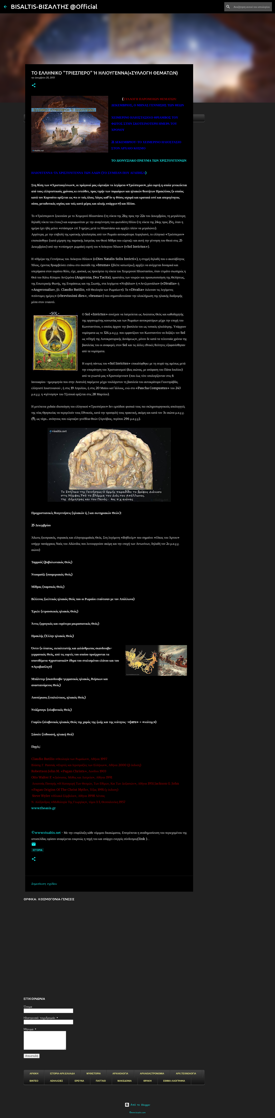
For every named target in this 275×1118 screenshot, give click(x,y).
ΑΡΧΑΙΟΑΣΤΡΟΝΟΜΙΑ (152, 1073)
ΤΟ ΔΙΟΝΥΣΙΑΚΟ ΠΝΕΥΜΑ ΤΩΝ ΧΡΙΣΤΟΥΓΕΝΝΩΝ (148, 160)
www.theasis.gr (43, 808)
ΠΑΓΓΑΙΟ (101, 1081)
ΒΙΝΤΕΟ (34, 1081)
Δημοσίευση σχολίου (44, 883)
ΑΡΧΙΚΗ (34, 1073)
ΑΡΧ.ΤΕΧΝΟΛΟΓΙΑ (186, 1073)
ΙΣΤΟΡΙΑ (37, 850)
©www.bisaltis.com (137, 1112)
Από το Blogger (137, 1104)
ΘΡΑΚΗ (147, 1081)
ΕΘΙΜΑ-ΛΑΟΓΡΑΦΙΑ (174, 1081)
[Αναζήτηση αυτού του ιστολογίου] (252, 6)
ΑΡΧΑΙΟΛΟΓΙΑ (120, 1073)
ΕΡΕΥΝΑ (79, 1081)
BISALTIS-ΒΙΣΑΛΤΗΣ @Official (54, 6)
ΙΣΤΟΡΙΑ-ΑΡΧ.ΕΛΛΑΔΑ (62, 1073)
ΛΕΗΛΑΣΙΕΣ (56, 1081)
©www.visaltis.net (46, 833)
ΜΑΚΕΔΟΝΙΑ (125, 1081)
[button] (33, 85)
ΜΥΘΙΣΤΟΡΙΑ (93, 1073)
